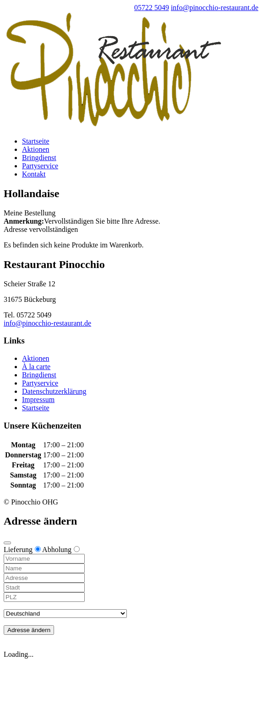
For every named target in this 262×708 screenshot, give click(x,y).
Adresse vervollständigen (41, 229)
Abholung (61, 549)
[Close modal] (7, 543)
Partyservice (40, 166)
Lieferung (22, 549)
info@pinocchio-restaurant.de (47, 323)
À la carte (36, 366)
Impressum (38, 399)
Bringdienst (39, 157)
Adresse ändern (28, 630)
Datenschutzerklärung (54, 391)
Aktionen (35, 149)
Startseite (35, 141)
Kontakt (34, 174)
